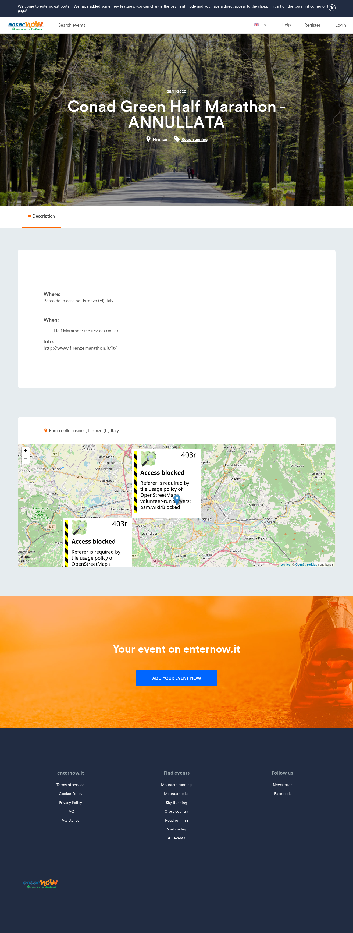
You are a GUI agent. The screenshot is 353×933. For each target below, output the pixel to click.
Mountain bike (176, 793)
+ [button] (25, 451)
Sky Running (176, 802)
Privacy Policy (70, 802)
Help (286, 24)
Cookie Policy (70, 793)
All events (176, 838)
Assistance (71, 820)
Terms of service (70, 785)
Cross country (176, 811)
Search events (71, 25)
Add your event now (176, 678)
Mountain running (176, 785)
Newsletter (282, 785)
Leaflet (285, 564)
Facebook (282, 793)
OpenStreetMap (306, 564)
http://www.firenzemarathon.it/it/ (80, 348)
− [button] (25, 459)
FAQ (70, 811)
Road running (194, 139)
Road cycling (176, 829)
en (260, 25)
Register (312, 25)
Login (340, 25)
